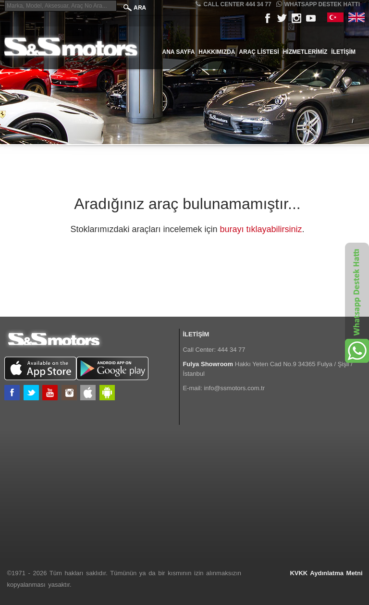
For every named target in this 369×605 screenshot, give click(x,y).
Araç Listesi (259, 52)
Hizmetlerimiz (305, 52)
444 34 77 (232, 349)
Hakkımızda (216, 52)
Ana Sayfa (178, 52)
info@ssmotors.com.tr (234, 388)
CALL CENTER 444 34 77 (233, 4)
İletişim (343, 52)
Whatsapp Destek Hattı (318, 4)
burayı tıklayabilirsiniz (261, 229)
